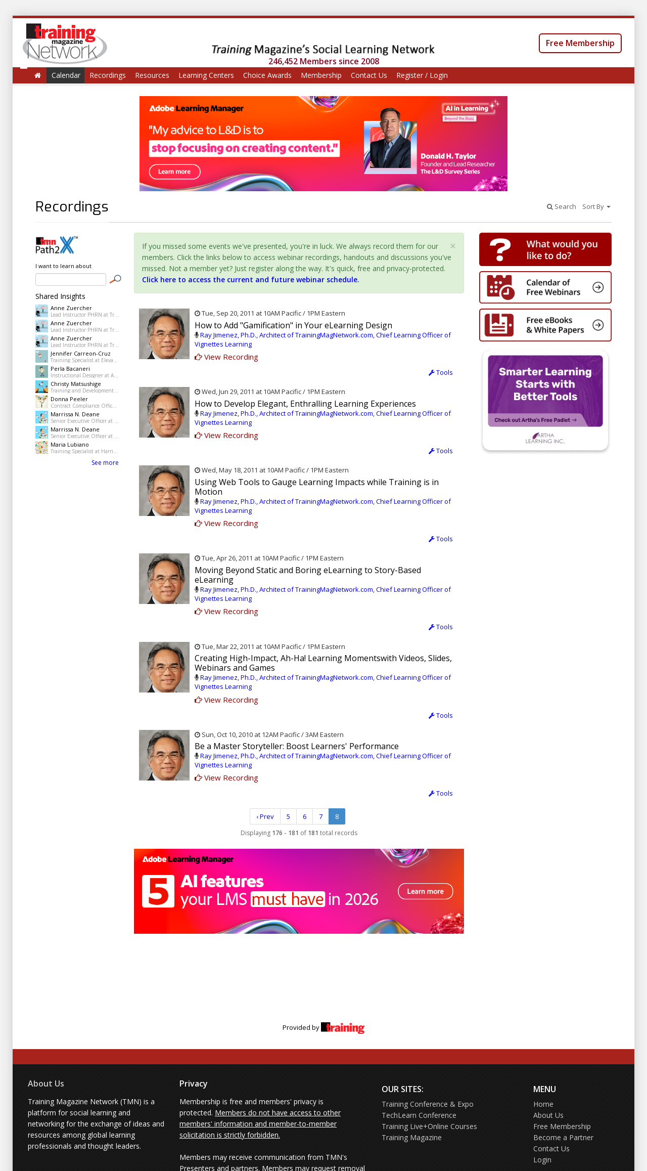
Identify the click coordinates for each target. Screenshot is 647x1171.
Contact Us (369, 75)
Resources (152, 75)
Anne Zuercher (71, 308)
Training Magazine (412, 1137)
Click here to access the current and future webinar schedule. (250, 279)
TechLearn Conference (419, 1115)
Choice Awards (267, 75)
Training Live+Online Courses (429, 1126)
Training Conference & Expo (428, 1104)
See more (105, 462)
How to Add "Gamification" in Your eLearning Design (293, 325)
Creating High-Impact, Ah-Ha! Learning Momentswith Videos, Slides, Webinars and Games (323, 663)
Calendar (66, 75)
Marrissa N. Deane (75, 414)
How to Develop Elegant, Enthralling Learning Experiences (305, 403)
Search (561, 206)
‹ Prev (265, 816)
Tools (441, 372)
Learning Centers (206, 75)
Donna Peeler (69, 399)
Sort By (596, 206)
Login (542, 1159)
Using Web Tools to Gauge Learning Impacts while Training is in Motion (317, 486)
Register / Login (422, 75)
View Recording (226, 357)
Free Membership (580, 43)
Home (543, 1104)
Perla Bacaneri (70, 368)
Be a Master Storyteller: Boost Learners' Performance (297, 746)
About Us (46, 1083)
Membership (321, 75)
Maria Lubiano (70, 444)
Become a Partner (563, 1137)
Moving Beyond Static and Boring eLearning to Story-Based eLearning (308, 575)
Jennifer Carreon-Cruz (81, 353)
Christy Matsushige (76, 383)
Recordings (107, 75)
